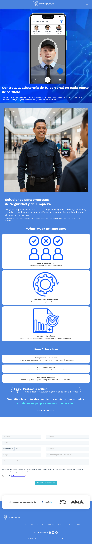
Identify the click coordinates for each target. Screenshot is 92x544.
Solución (34, 524)
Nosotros (51, 524)
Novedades (61, 524)
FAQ (43, 524)
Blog (71, 524)
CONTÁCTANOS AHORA (46, 411)
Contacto (80, 524)
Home (25, 524)
